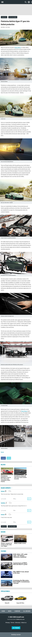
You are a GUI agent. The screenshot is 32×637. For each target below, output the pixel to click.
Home (3, 611)
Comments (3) (4, 17)
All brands (26, 611)
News (9, 611)
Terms (12, 622)
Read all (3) (4, 526)
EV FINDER (16, 628)
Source (2, 452)
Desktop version (16, 634)
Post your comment (12, 17)
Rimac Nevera (18, 47)
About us (23, 622)
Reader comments (6, 488)
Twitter (8, 458)
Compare (17, 611)
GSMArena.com (20, 619)
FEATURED (3, 551)
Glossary (17, 622)
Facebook (3, 458)
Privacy (8, 622)
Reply (29, 498)
